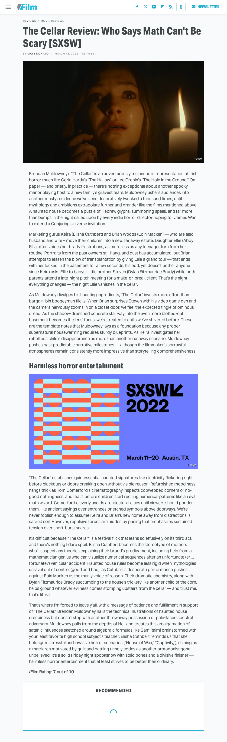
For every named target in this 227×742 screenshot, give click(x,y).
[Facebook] (137, 7)
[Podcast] (181, 7)
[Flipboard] (162, 7)
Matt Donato (38, 53)
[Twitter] (145, 7)
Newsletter (205, 6)
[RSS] (170, 7)
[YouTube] (153, 7)
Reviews (29, 20)
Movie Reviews (52, 20)
